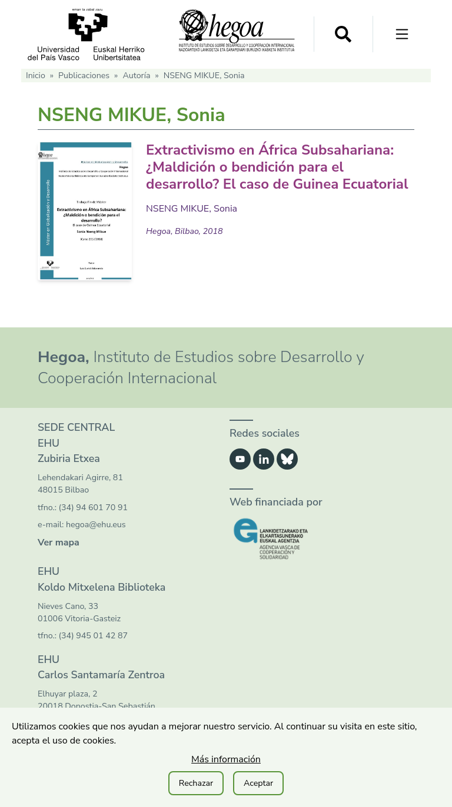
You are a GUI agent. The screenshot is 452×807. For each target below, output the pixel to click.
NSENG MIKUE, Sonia (191, 208)
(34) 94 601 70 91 (93, 507)
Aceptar (258, 783)
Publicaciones (83, 75)
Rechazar (196, 783)
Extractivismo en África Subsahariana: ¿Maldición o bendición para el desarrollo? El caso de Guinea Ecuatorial (277, 166)
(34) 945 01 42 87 (93, 635)
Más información (226, 759)
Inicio (35, 75)
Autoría (136, 75)
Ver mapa (58, 542)
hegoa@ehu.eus (96, 524)
